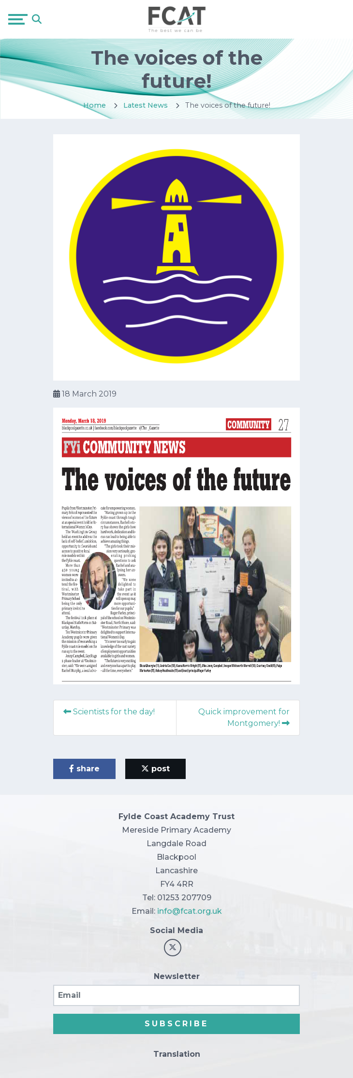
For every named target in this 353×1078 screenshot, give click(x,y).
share (84, 768)
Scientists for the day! (109, 711)
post (155, 768)
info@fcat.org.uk (189, 911)
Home (94, 105)
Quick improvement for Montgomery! (244, 717)
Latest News (145, 105)
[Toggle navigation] (18, 19)
